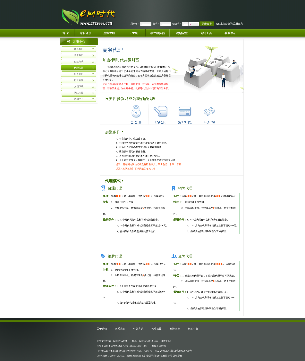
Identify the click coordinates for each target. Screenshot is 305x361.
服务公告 (78, 74)
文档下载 (78, 86)
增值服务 (206, 33)
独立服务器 (157, 33)
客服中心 (232, 33)
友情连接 (175, 328)
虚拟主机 (109, 33)
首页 (66, 33)
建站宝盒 (182, 33)
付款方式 (78, 61)
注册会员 (238, 23)
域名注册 (85, 33)
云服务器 (133, 33)
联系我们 (78, 49)
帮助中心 (78, 99)
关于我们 (78, 55)
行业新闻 (78, 80)
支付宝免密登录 (224, 23)
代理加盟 (78, 67)
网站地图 (78, 92)
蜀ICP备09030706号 (181, 350)
